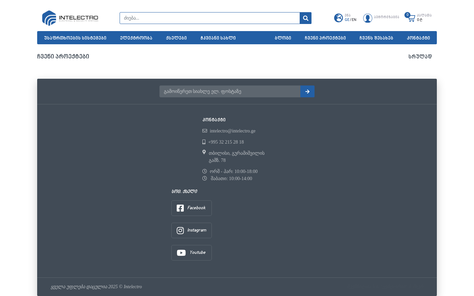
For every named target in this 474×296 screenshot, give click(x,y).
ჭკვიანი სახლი (218, 38)
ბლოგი (283, 38)
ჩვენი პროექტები (325, 38)
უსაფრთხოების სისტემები (75, 38)
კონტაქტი (418, 38)
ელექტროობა (136, 38)
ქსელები (176, 38)
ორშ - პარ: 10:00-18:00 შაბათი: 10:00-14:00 (230, 175)
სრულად (420, 57)
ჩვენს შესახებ (376, 38)
